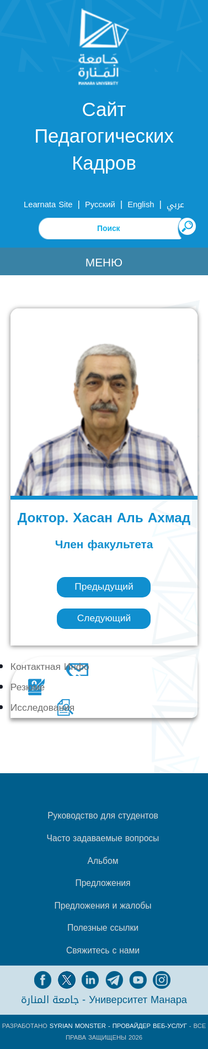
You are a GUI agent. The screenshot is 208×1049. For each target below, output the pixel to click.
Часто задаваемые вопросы (103, 838)
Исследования (42, 708)
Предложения (102, 883)
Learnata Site (48, 204)
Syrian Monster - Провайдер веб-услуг (118, 1026)
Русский (100, 204)
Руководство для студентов (102, 815)
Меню (104, 262)
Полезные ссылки (102, 928)
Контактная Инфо (49, 667)
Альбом (102, 861)
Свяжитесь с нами (103, 950)
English (140, 204)
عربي (175, 204)
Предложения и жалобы (103, 906)
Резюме (27, 687)
